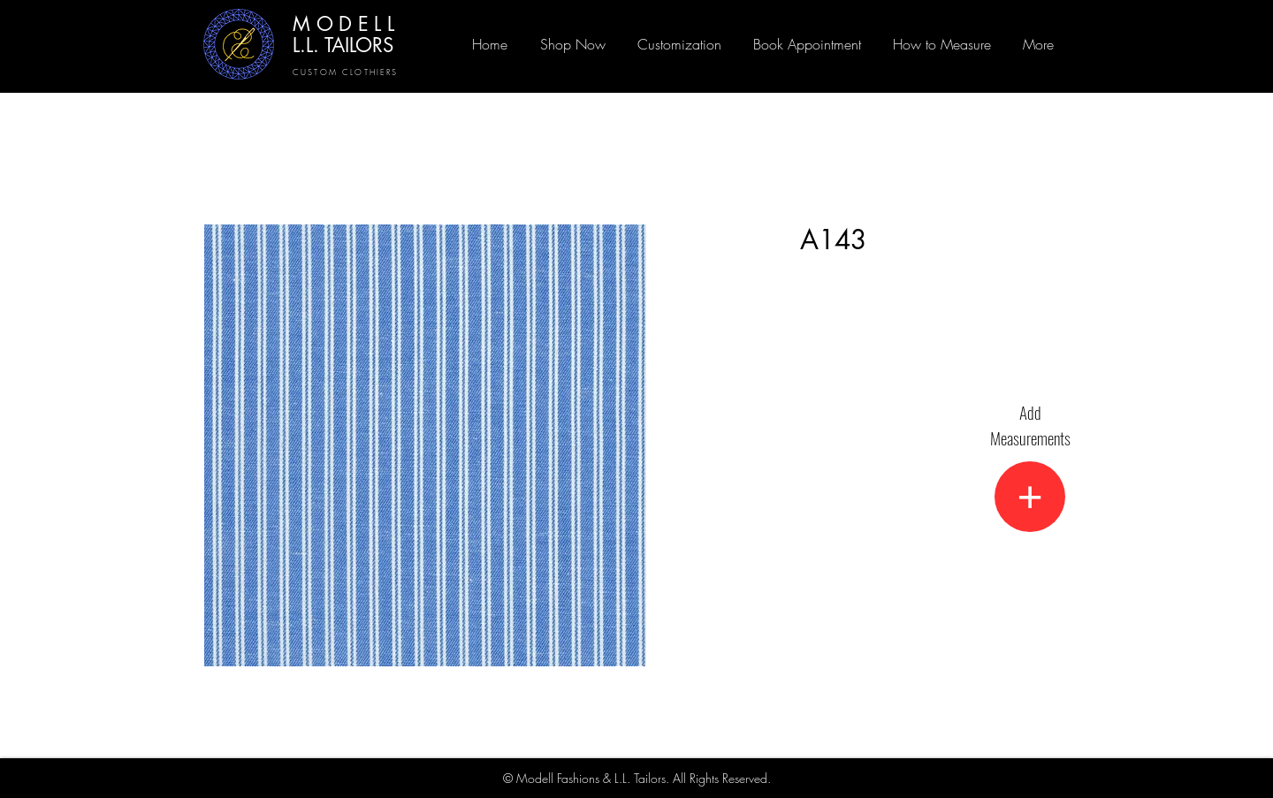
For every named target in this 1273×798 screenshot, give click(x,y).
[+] (1030, 496)
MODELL (346, 23)
